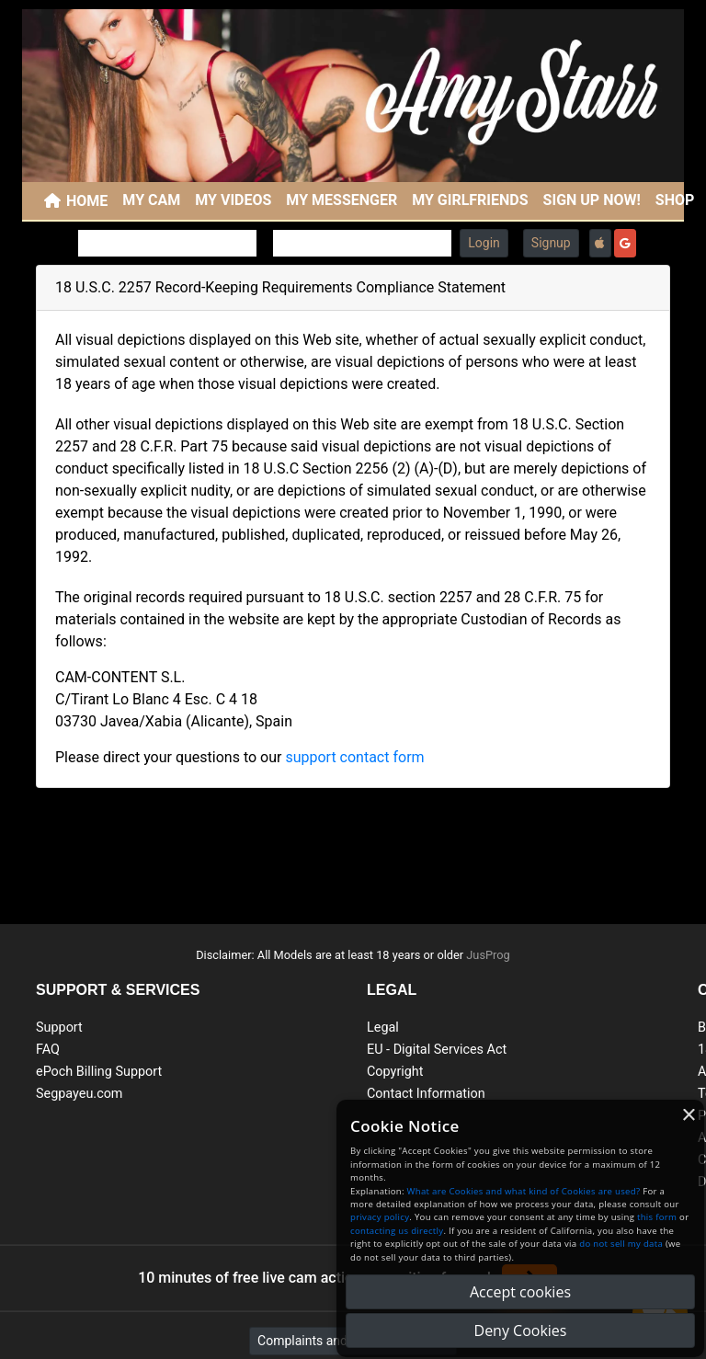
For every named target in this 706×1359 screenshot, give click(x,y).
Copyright (395, 1071)
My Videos (233, 200)
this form (657, 1217)
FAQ (48, 1049)
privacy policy (379, 1217)
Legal (383, 1027)
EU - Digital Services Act (437, 1049)
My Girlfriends (470, 200)
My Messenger (341, 200)
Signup (551, 242)
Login (484, 242)
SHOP (675, 200)
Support (59, 1027)
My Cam (151, 200)
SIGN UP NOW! (592, 200)
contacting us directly (396, 1231)
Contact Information (426, 1094)
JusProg (488, 955)
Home (87, 201)
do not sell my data (621, 1244)
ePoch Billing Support (99, 1071)
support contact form (354, 757)
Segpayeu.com (79, 1094)
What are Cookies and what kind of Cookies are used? (524, 1191)
